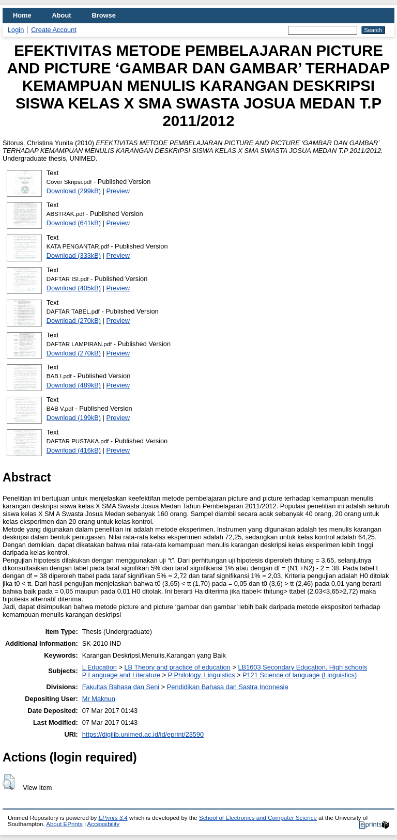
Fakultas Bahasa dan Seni (120, 687)
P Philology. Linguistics (201, 675)
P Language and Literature (121, 675)
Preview (118, 191)
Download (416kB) (74, 450)
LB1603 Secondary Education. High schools (302, 667)
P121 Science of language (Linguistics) (299, 675)
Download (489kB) (74, 385)
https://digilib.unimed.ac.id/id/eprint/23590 (143, 734)
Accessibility (103, 824)
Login (16, 30)
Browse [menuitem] (104, 15)
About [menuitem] (61, 15)
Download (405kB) (74, 288)
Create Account (54, 30)
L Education (99, 667)
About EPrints (64, 824)
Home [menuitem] (22, 15)
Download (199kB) (74, 418)
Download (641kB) (74, 223)
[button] (8, 782)
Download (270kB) (74, 320)
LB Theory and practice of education (177, 667)
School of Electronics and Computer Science (258, 818)
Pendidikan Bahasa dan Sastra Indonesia (227, 687)
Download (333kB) (74, 255)
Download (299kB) (74, 191)
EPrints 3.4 (112, 818)
